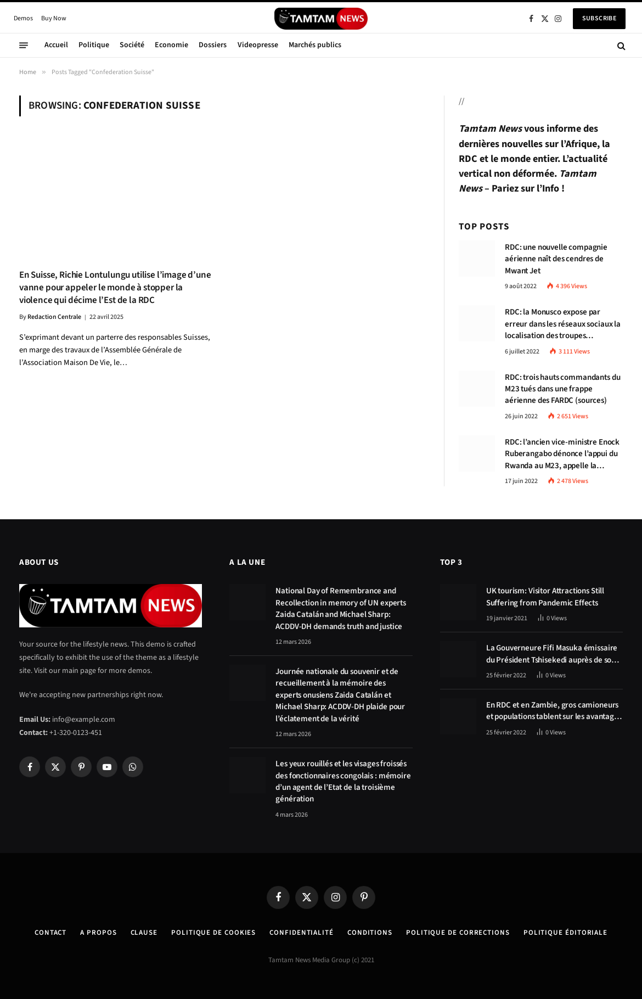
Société (132, 45)
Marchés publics (315, 45)
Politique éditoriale (565, 933)
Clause (144, 933)
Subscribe (599, 18)
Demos (23, 18)
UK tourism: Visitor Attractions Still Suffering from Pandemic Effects (545, 596)
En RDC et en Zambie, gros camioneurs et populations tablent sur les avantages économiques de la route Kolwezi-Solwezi (554, 711)
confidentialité (301, 933)
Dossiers (213, 45)
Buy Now (53, 18)
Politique (93, 45)
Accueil (56, 45)
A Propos (98, 933)
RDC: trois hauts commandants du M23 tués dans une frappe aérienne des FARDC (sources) (562, 389)
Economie (171, 45)
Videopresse (258, 45)
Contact (50, 933)
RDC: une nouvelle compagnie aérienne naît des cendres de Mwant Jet (556, 259)
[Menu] (23, 45)
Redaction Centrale (54, 317)
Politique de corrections (458, 933)
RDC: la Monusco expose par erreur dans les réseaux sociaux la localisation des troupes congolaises (563, 323)
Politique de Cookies (213, 933)
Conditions (369, 933)
